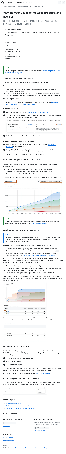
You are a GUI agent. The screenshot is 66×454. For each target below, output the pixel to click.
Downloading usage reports (17, 346)
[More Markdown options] (17, 42)
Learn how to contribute (39, 430)
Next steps (9, 399)
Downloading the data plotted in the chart (21, 379)
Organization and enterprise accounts (19, 141)
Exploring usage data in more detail (21, 159)
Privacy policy (6, 426)
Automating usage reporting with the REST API (20, 408)
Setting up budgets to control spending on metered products (25, 406)
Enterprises (9, 146)
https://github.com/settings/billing (37, 112)
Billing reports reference (42, 373)
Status (26, 448)
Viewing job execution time (38, 224)
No (13, 423)
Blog (45, 448)
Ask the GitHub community (11, 437)
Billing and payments (9, 6)
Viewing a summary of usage (18, 78)
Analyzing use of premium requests (21, 229)
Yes (6, 423)
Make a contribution (41, 428)
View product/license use (36, 6)
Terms (17, 448)
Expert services (39, 448)
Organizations (52, 144)
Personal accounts (11, 109)
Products (25, 6)
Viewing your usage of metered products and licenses (38, 255)
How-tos (19, 6)
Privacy (22, 448)
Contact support (8, 440)
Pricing (32, 448)
